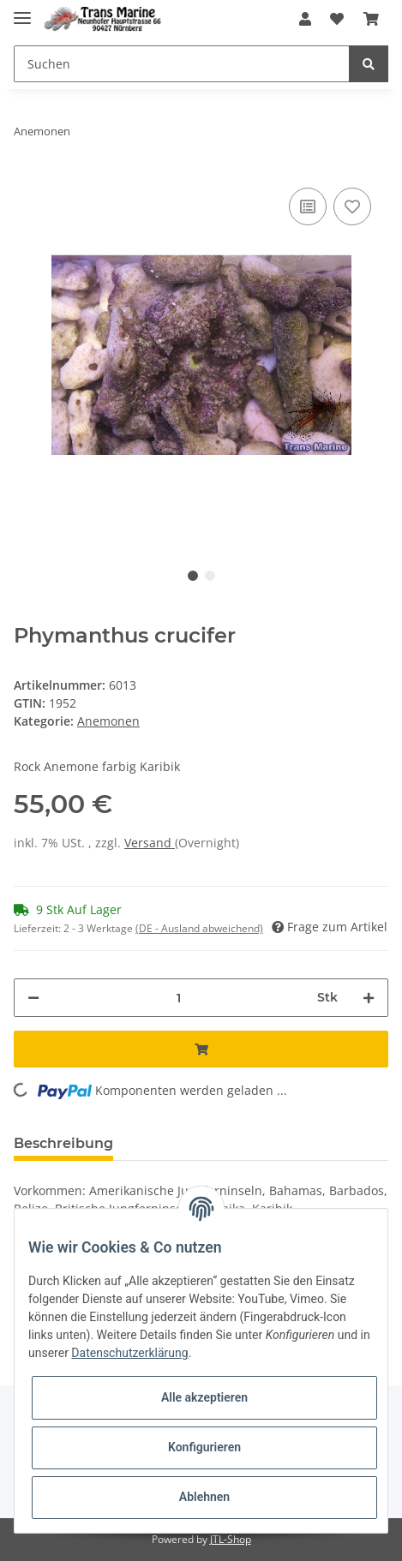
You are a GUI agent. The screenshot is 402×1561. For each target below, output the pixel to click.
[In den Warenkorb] (201, 1049)
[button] (305, 19)
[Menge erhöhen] (368, 997)
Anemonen (108, 721)
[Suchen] (182, 63)
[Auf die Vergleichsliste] (308, 206)
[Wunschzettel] (337, 19)
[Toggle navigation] (22, 10)
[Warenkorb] (371, 19)
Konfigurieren (204, 1447)
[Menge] (178, 997)
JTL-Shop (230, 1539)
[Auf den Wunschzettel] (352, 206)
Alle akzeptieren (204, 1397)
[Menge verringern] (33, 997)
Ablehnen (204, 1497)
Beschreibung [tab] (63, 1143)
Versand (149, 842)
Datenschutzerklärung (129, 1353)
